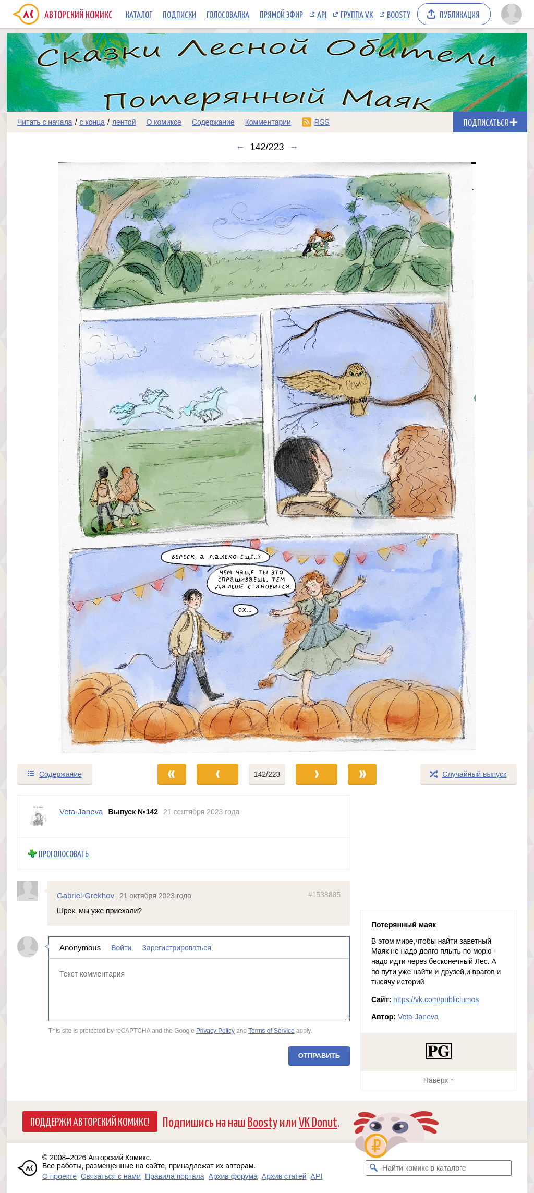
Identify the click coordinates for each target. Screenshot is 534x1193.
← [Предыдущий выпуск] (240, 147)
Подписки (179, 14)
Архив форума (233, 1176)
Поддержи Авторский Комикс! (90, 1121)
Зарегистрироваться (176, 948)
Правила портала (174, 1176)
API (321, 14)
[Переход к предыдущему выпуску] (72, 457)
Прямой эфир (281, 14)
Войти (121, 948)
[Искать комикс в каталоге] (373, 1168)
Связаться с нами (111, 1176)
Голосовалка (228, 14)
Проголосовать (64, 853)
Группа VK (357, 14)
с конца (92, 122)
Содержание (213, 122)
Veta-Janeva (418, 1017)
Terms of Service (271, 1030)
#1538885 (324, 894)
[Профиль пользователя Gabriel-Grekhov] (32, 890)
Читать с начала (44, 122)
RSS (322, 122)
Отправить (319, 1055)
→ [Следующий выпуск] (294, 147)
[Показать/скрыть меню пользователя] (511, 14)
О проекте (59, 1176)
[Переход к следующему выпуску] (267, 457)
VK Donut (318, 1121)
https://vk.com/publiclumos (436, 999)
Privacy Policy (215, 1030)
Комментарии (268, 122)
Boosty (398, 14)
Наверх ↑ (438, 1080)
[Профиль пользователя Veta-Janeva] (38, 816)
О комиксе (163, 122)
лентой (124, 122)
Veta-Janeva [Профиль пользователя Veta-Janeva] (81, 811)
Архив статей (284, 1176)
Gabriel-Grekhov (85, 894)
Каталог (139, 14)
